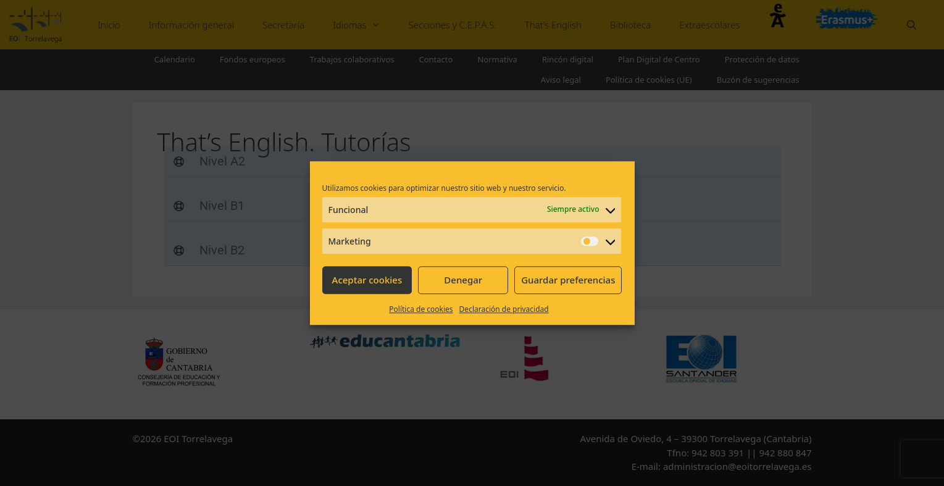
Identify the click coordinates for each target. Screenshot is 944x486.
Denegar (463, 280)
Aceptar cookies (367, 280)
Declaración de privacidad (504, 309)
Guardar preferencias (568, 280)
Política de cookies (421, 309)
